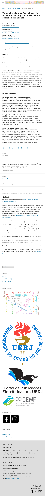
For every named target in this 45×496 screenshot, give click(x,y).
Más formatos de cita (8, 170)
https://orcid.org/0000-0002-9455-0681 (10, 32)
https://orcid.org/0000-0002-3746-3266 (10, 38)
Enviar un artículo (8, 267)
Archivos (9, 8)
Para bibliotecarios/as (7, 437)
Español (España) (7, 279)
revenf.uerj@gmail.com (12, 478)
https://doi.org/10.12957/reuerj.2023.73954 (17, 43)
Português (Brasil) (7, 281)
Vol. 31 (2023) (16, 8)
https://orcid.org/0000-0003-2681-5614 (10, 27)
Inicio (3, 8)
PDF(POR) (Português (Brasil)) (11, 148)
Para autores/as (6, 434)
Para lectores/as (6, 432)
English (4, 276)
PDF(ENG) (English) (27, 148)
